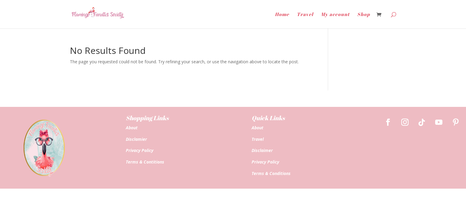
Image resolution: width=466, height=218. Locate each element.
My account (335, 15)
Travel (305, 15)
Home (282, 15)
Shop (363, 15)
